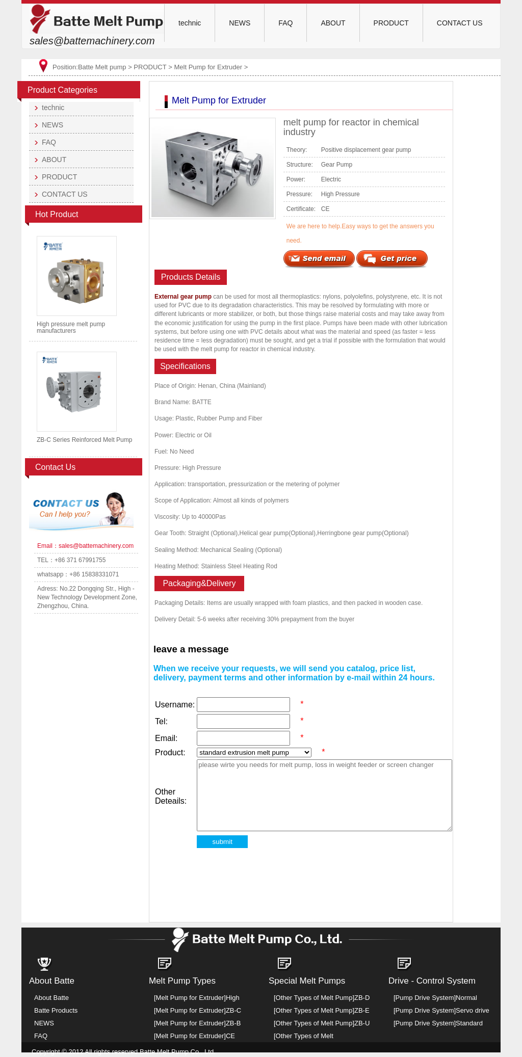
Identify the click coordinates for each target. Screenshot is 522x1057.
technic (189, 23)
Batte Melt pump (102, 67)
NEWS (239, 23)
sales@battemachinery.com (92, 40)
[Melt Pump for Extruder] (190, 997)
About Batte (51, 997)
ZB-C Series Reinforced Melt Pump (84, 439)
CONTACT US (460, 23)
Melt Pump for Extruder (208, 67)
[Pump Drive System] (425, 997)
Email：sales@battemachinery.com (85, 545)
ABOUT (333, 23)
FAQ (285, 23)
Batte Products (55, 1010)
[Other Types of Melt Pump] (314, 997)
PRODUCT (391, 23)
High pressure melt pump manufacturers (71, 327)
